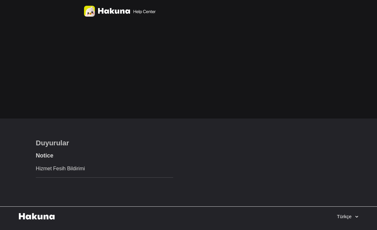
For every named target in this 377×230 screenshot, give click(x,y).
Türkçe (345, 216)
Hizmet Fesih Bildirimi (60, 168)
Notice (44, 155)
